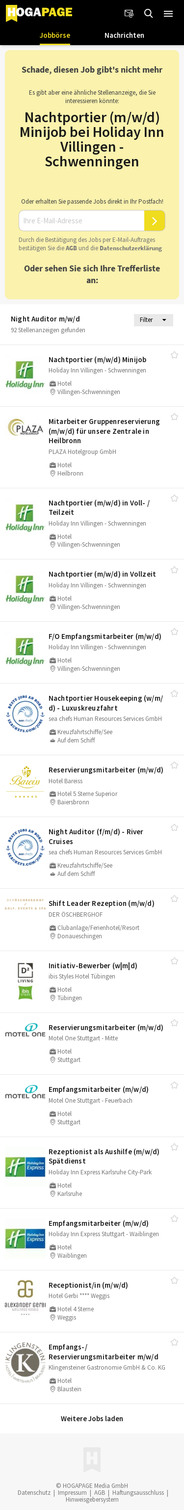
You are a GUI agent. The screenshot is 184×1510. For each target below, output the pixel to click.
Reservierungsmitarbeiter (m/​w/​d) (106, 769)
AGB (71, 248)
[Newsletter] (129, 14)
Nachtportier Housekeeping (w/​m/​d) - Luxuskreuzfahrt (106, 703)
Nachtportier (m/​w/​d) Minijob (98, 359)
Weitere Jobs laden (92, 1418)
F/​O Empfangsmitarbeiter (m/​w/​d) (105, 636)
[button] (168, 14)
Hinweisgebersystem (92, 1499)
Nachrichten (124, 35)
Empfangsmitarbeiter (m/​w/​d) (99, 1089)
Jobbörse (55, 35)
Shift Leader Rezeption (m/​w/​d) (102, 903)
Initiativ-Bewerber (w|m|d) (93, 965)
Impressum (72, 1492)
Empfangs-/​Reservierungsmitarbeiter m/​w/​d (103, 1351)
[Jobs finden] (148, 14)
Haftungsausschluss (138, 1492)
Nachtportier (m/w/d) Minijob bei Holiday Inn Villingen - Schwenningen (92, 138)
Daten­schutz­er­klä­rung (131, 248)
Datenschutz (34, 1492)
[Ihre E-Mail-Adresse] (81, 221)
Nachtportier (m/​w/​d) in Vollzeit (102, 574)
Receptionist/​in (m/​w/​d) (89, 1285)
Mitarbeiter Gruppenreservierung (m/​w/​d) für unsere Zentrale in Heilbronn (104, 431)
